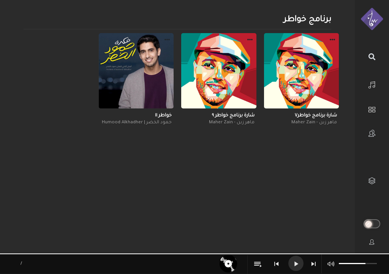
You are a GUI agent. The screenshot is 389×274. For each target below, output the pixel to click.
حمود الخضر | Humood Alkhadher (137, 122)
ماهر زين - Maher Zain (314, 122)
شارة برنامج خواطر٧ (316, 115)
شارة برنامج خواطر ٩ (233, 115)
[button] (332, 41)
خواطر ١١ (163, 115)
